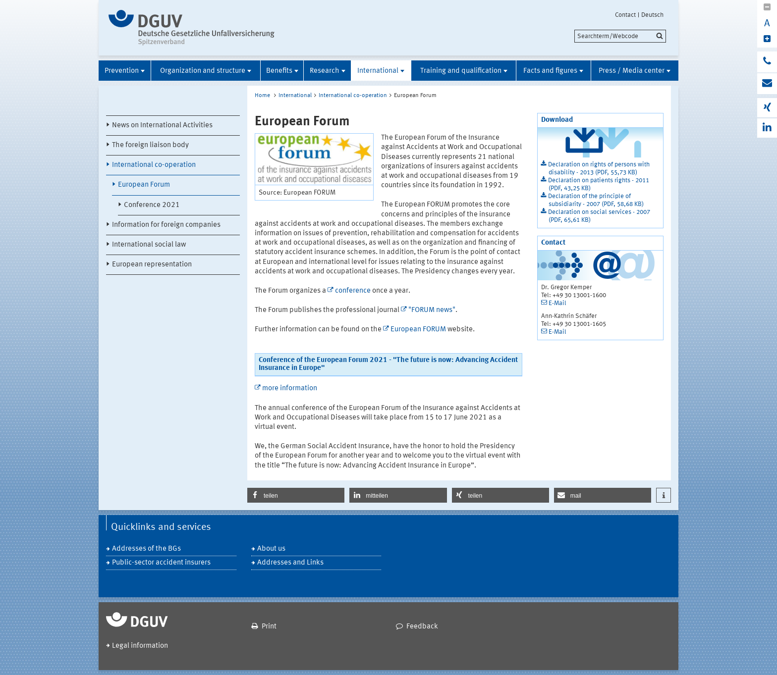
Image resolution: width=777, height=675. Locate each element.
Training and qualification (460, 71)
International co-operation (154, 165)
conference (353, 291)
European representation (152, 264)
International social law (149, 245)
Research (324, 71)
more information (289, 388)
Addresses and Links (290, 563)
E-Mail (557, 303)
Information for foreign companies (166, 225)
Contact (625, 14)
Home (262, 96)
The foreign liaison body (150, 145)
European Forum (144, 185)
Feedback (422, 626)
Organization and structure (202, 71)
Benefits (279, 71)
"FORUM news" (431, 310)
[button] (295, 495)
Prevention (122, 71)
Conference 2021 (152, 205)
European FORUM (418, 329)
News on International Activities (162, 125)
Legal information (140, 646)
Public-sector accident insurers (161, 563)
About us (271, 549)
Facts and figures (550, 71)
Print (269, 626)
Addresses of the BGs (146, 549)
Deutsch (652, 14)
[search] (620, 36)
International (377, 71)
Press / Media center (632, 71)
